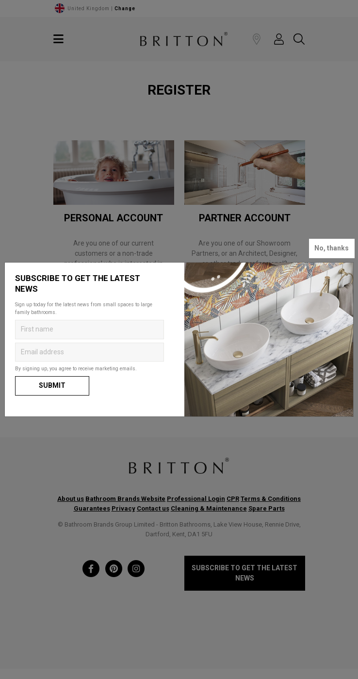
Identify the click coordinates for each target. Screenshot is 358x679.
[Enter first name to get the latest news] (89, 329)
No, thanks (331, 248)
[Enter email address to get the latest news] (89, 352)
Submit (52, 385)
